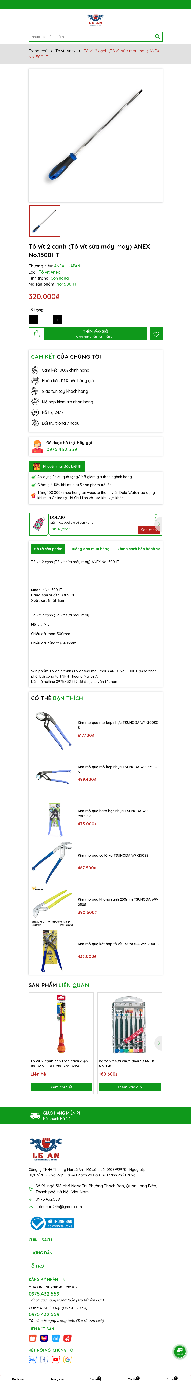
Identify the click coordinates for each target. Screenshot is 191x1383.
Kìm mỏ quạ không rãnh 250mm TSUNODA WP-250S (118, 902)
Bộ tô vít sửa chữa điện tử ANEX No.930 (126, 1063)
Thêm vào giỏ (129, 1087)
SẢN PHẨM (59, 985)
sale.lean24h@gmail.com (59, 1206)
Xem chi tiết (61, 1087)
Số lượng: (36, 310)
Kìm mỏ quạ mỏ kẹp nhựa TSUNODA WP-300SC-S (119, 725)
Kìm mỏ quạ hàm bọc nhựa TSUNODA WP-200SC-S (113, 813)
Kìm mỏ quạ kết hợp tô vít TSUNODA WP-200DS (118, 944)
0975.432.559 (61, 449)
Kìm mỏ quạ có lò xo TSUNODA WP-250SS (113, 855)
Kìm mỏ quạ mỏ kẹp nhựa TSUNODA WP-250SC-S (118, 769)
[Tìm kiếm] (157, 36)
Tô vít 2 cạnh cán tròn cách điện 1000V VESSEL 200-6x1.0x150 (59, 1063)
